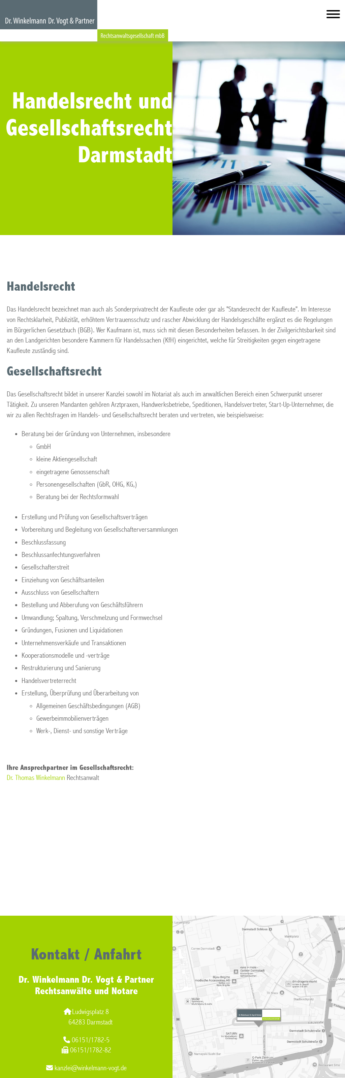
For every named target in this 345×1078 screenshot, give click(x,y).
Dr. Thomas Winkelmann (36, 778)
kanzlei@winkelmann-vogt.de (86, 1068)
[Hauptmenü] (333, 15)
